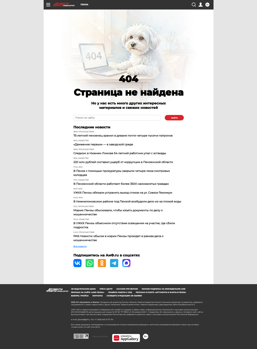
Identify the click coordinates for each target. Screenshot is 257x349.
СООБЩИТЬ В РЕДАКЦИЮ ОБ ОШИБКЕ (124, 296)
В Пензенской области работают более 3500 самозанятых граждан (121, 183)
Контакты (97, 296)
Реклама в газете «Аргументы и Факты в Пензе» (161, 292)
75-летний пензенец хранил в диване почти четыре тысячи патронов (123, 135)
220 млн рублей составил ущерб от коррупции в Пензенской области (123, 162)
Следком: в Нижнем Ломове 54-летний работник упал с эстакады (119, 153)
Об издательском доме (83, 289)
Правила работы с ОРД (120, 292)
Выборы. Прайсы (79, 296)
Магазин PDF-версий (127, 289)
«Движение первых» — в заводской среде (103, 144)
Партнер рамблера (100, 336)
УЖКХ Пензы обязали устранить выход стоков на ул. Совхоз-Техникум (122, 192)
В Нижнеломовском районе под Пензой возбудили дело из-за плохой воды (127, 201)
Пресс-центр (106, 289)
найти (174, 118)
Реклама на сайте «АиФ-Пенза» (87, 292)
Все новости (80, 246)
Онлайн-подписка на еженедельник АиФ (163, 289)
